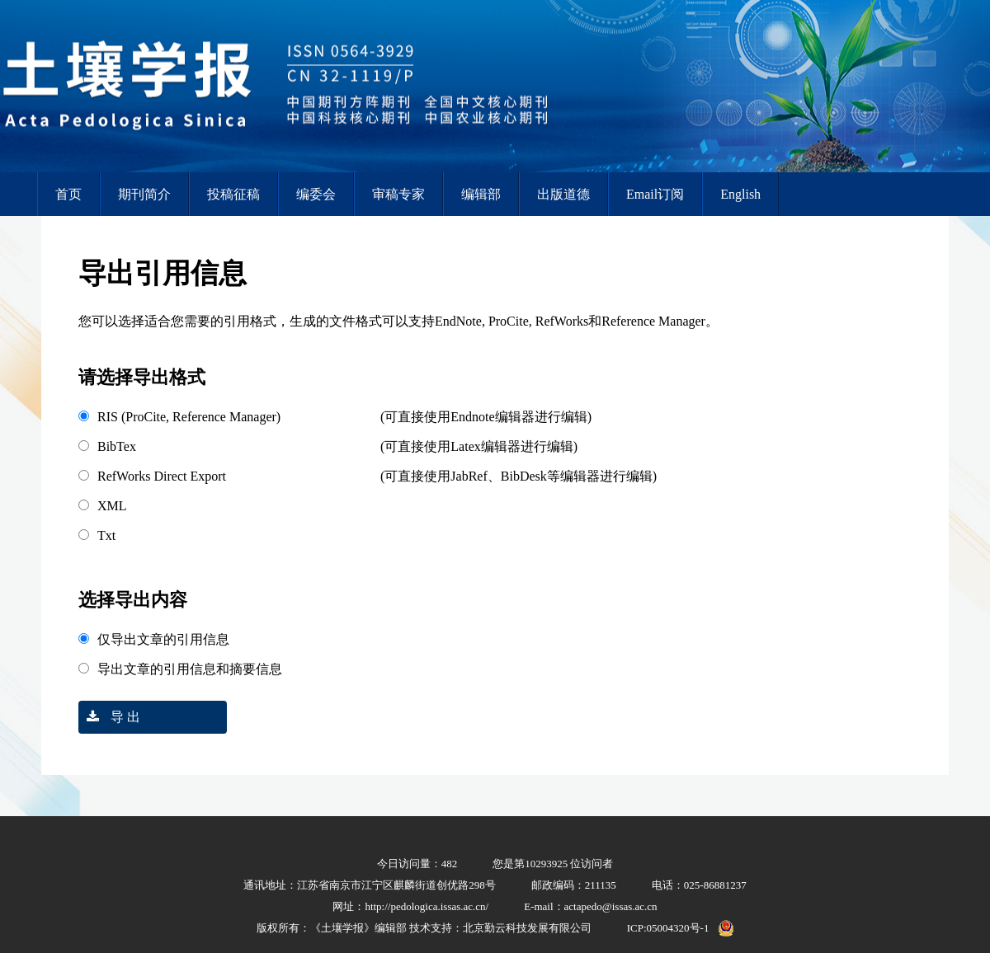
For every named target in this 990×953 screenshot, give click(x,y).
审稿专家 (398, 194)
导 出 (109, 717)
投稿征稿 (233, 194)
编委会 (316, 194)
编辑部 (481, 194)
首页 (68, 194)
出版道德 (563, 194)
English (740, 194)
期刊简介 (144, 194)
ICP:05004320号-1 (668, 928)
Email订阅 (655, 194)
